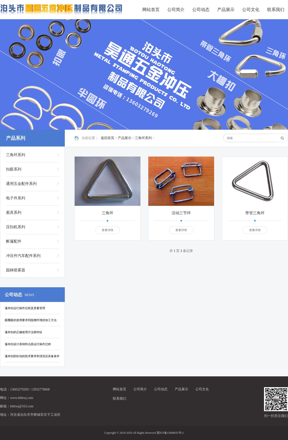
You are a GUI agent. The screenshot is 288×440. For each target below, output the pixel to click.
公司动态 (201, 9)
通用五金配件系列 (21, 184)
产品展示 (225, 9)
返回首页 (107, 138)
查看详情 (107, 230)
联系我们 (275, 9)
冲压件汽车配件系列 (23, 256)
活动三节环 (181, 213)
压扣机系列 (15, 227)
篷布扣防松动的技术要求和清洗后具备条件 (32, 356)
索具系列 (13, 212)
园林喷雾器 (15, 270)
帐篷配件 (13, 241)
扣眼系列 (13, 169)
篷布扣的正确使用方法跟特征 (23, 332)
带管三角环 (254, 213)
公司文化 (250, 9)
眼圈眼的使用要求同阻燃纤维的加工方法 (31, 320)
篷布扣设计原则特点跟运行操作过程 (28, 344)
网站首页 (151, 9)
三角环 (107, 213)
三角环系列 (143, 138)
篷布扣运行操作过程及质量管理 (25, 308)
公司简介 (176, 9)
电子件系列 (15, 198)
